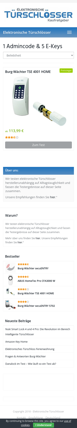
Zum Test (38, 145)
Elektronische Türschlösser (27, 32)
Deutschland (52, 417)
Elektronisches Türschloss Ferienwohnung (29, 349)
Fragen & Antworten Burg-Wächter (25, 356)
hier (52, 197)
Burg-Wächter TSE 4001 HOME (28, 72)
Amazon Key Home (16, 341)
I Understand (44, 425)
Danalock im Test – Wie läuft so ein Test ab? (30, 364)
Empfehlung (36, 417)
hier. (38, 238)
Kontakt (21, 417)
